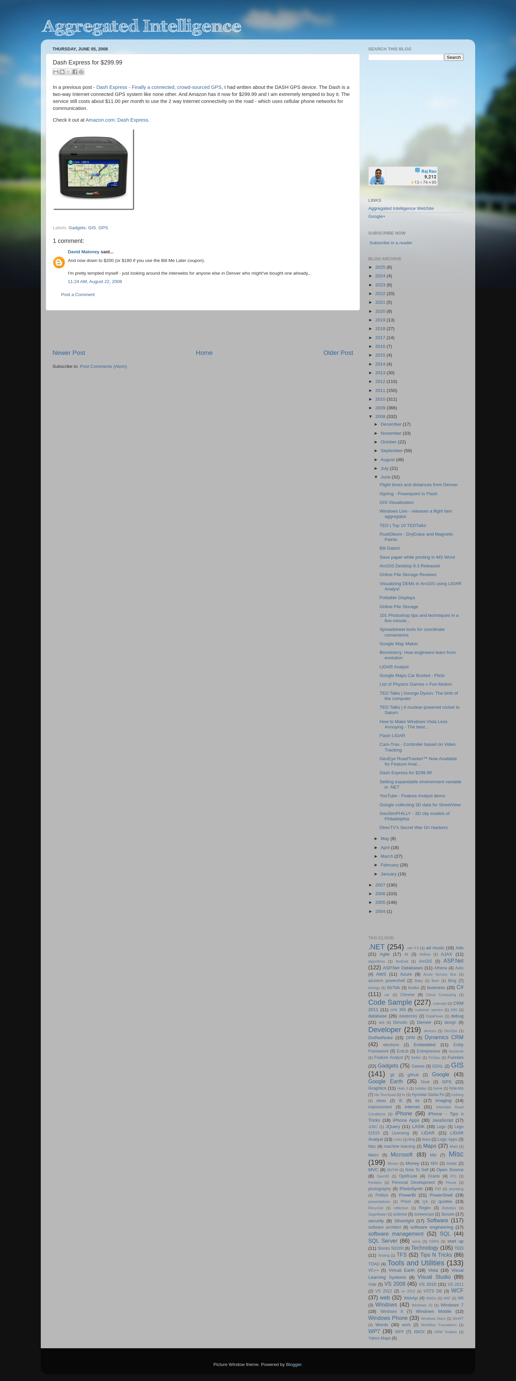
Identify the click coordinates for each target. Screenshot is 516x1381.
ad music (435, 947)
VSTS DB (432, 1291)
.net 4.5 (412, 948)
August (388, 459)
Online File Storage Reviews (408, 574)
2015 (381, 355)
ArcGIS (425, 961)
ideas (381, 1100)
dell (381, 1022)
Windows (386, 1304)
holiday (420, 1088)
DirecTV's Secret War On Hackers (414, 827)
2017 (381, 337)
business (436, 987)
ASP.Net (453, 961)
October (389, 441)
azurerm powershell (386, 980)
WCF (457, 1290)
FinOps (434, 1058)
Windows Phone (388, 1318)
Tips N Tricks (436, 1255)
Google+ (376, 216)
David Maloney (84, 251)
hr (403, 1095)
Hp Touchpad (385, 1095)
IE (400, 1100)
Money (412, 1163)
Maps (429, 1146)
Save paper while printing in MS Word (417, 557)
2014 (381, 364)
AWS (381, 974)
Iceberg (458, 1095)
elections (391, 1045)
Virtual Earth (402, 1270)
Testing (383, 1255)
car (387, 995)
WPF (399, 1332)
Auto (459, 968)
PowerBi (407, 1195)
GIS (92, 227)
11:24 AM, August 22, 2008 (95, 281)
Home (204, 352)
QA (425, 1202)
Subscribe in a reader (391, 242)
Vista (433, 1270)
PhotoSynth (411, 1188)
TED (459, 1248)
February (390, 864)
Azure (406, 974)
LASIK (418, 1126)
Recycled (375, 1208)
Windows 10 (422, 1305)
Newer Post (68, 352)
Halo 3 (402, 1088)
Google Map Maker (399, 643)
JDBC (373, 1127)
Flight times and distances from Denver (419, 484)
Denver (424, 1022)
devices (430, 1031)
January (389, 873)
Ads (460, 947)
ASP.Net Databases (403, 967)
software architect (384, 1227)
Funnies (455, 1057)
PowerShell (441, 1195)
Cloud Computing (441, 995)
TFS (402, 1255)
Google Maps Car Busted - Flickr (412, 675)
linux (426, 1139)
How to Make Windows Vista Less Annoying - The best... (413, 724)
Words (381, 1324)
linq (411, 1139)
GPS (103, 227)
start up (455, 1241)
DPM (410, 1037)
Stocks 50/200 (390, 1248)
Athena (440, 968)
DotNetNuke (380, 1037)
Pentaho (375, 1183)
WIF (447, 1298)
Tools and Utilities (415, 1263)
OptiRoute (408, 1176)
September (392, 450)
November (392, 433)
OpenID (383, 1176)
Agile (385, 954)
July (385, 468)
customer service (429, 1010)
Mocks (393, 1163)
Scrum (447, 1214)
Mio (433, 1155)
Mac (372, 1146)
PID (438, 1189)
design (450, 1022)
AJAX (446, 954)
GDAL (437, 1066)
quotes (445, 1201)
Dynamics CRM (444, 1037)
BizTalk (393, 987)
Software (437, 1220)
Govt (425, 1082)
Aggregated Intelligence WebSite (401, 208)
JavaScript (442, 1120)
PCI (453, 1176)
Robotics (449, 1208)
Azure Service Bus (440, 974)
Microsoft (402, 1154)
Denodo (400, 1022)
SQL (445, 1234)
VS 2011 (455, 1284)
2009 (381, 407)
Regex (425, 1208)
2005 (381, 902)
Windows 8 (391, 1311)
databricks (408, 1016)
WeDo (431, 1298)
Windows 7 (452, 1304)
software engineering (431, 1227)
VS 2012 (383, 1291)
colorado (440, 1003)
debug (457, 1015)
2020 (381, 311)
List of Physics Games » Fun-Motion (416, 684)
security (376, 1220)
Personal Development (413, 1182)
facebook (456, 1051)
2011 (381, 390)
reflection (401, 1208)
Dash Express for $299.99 (406, 772)
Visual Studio (433, 1277)
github (413, 1075)
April (386, 847)
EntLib (402, 1051)
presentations (379, 1202)
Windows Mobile (434, 1311)
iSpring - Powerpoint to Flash (408, 493)
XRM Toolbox (445, 1332)
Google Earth (385, 1081)
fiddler (416, 1058)
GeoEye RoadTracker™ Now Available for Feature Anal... (418, 761)
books (413, 987)
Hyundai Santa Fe (428, 1094)
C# (460, 987)
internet (412, 1106)
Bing (452, 980)
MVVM (392, 1170)
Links (398, 1139)
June (386, 476)
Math (454, 1146)
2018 (381, 328)
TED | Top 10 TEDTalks (403, 525)
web (385, 1297)
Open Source (450, 1169)
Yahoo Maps (379, 1338)
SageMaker (377, 1214)
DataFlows (434, 1016)
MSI (434, 1163)
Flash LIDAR (392, 735)
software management (396, 1234)
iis (417, 1100)
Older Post (338, 352)
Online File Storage (399, 606)
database (377, 1015)
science (400, 1214)
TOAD (374, 1264)
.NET (376, 947)
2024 (381, 275)
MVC (373, 1169)
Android (402, 961)
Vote (372, 1284)
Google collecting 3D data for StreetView (420, 804)
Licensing (400, 1133)
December (392, 424)
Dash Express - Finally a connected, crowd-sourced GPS (159, 87)
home (437, 1088)
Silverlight (404, 1220)
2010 (381, 399)
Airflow (424, 954)
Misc (456, 1154)
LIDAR (428, 1132)
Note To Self (416, 1169)
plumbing (456, 1189)
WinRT (458, 1319)
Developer (384, 1029)
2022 (381, 293)
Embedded (424, 1044)
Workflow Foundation (439, 1325)
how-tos (456, 1088)
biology (374, 988)
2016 (381, 346)
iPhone (403, 1113)
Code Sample (390, 1002)
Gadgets (77, 227)
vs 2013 (408, 1291)
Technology (424, 1248)
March (387, 856)
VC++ (373, 1270)
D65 (454, 1010)
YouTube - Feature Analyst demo (412, 795)
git (392, 1075)
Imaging (443, 1100)
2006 (381, 893)
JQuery (393, 1126)
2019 (381, 319)
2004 (381, 911)
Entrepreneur (428, 1051)
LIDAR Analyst (394, 666)
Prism (406, 1201)
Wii (461, 1298)
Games (417, 1066)
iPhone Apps (406, 1120)
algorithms (376, 961)
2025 (381, 267)
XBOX (419, 1332)
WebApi (411, 1298)
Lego (441, 1126)
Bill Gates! (390, 548)
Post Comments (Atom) (103, 366)
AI (406, 954)
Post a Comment (78, 294)
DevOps (450, 1031)
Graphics (377, 1088)
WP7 (374, 1331)
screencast (424, 1214)
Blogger (293, 1364)
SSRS (434, 1241)
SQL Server (382, 1241)
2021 (381, 302)
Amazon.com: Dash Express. (117, 120)
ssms (416, 1241)
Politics (381, 1195)
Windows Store (433, 1319)
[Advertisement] (203, 329)
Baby (418, 981)
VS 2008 (394, 1284)
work (406, 1325)
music (451, 1163)
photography (379, 1189)
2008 (381, 416)
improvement (380, 1107)
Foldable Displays (397, 597)
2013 (381, 372)
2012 (381, 381)
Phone (451, 1183)
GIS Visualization (397, 502)
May (385, 838)
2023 (381, 284)
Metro (373, 1155)
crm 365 (398, 1009)
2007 (381, 884)
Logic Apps (447, 1139)
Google (440, 1074)
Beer (435, 981)
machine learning (399, 1146)
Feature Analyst (388, 1057)
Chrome (407, 994)
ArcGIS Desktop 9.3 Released (410, 565)
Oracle (434, 1176)
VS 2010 (427, 1284)
